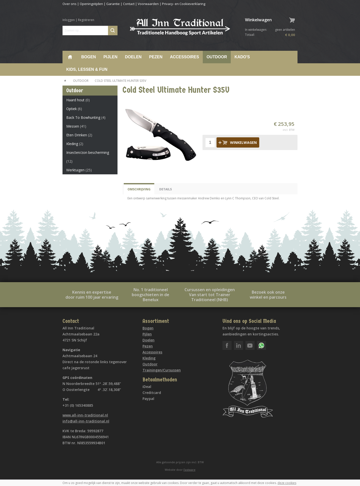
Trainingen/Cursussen (161, 370)
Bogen (88, 57)
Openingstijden (91, 4)
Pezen (155, 57)
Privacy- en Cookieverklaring (183, 4)
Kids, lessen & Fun (86, 69)
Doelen (133, 57)
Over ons (69, 4)
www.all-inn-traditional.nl (85, 415)
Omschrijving (139, 189)
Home (70, 57)
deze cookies (287, 483)
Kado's (242, 57)
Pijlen (111, 57)
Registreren (86, 20)
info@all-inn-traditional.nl (85, 421)
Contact (128, 4)
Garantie (113, 4)
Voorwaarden (148, 4)
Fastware (190, 469)
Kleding (149, 358)
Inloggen (68, 20)
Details (165, 189)
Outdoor (216, 57)
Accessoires (184, 57)
